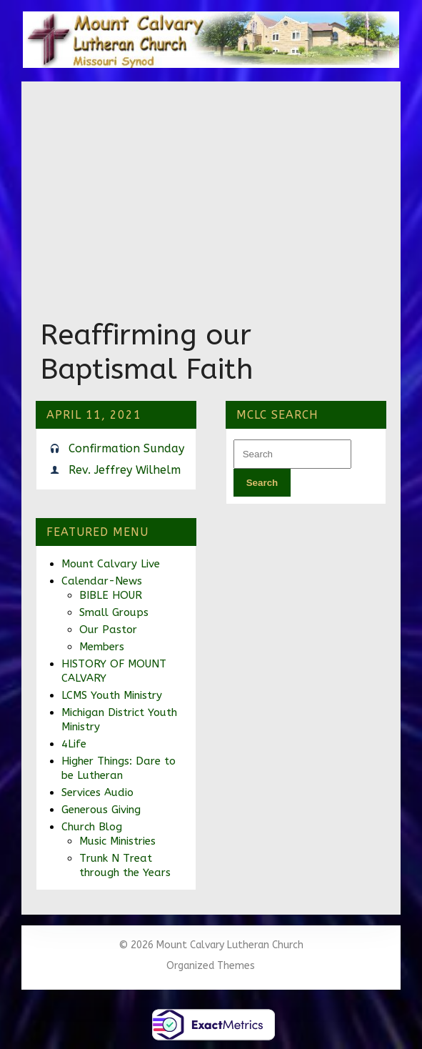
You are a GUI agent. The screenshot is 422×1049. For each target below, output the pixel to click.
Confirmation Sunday (126, 448)
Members (101, 646)
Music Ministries (117, 841)
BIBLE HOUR (110, 595)
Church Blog (91, 826)
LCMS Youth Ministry (111, 695)
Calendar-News (101, 581)
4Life (73, 743)
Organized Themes (210, 966)
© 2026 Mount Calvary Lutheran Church (211, 945)
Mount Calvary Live (110, 563)
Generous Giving (101, 809)
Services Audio (97, 792)
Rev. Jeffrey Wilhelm (125, 470)
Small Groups (114, 612)
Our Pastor (108, 629)
